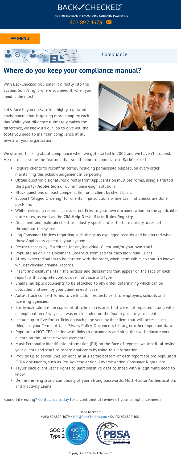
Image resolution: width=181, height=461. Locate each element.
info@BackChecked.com (90, 417)
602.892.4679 (86, 22)
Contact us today (53, 399)
